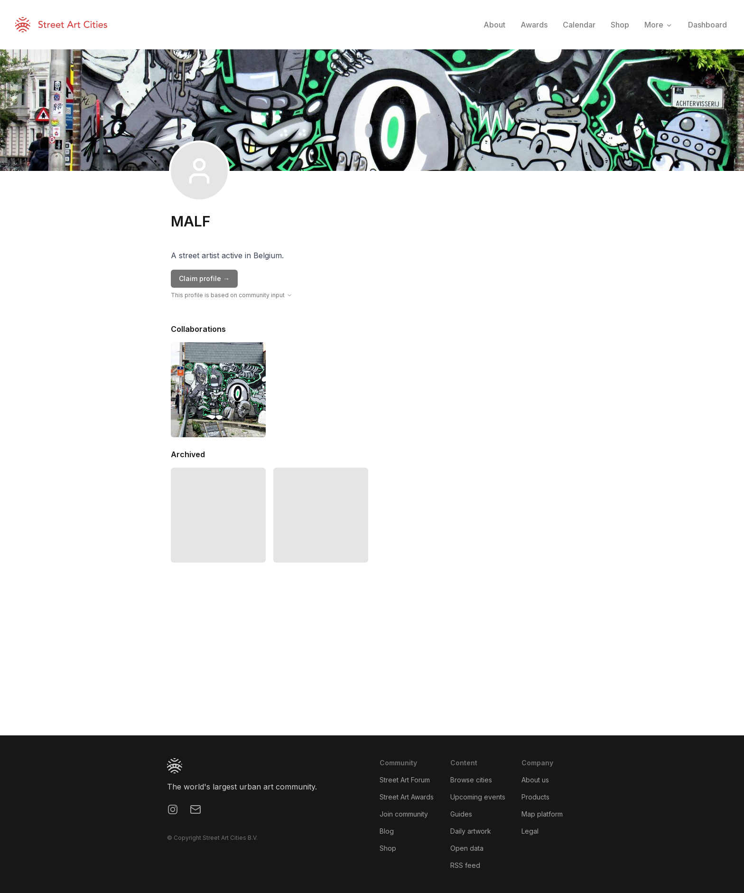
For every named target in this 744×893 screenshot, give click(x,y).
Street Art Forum (405, 780)
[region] (372, 664)
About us (535, 780)
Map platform (542, 814)
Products (535, 797)
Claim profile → (204, 278)
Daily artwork (470, 831)
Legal (530, 831)
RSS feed (465, 865)
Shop (388, 848)
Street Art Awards (407, 797)
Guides (461, 814)
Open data (467, 848)
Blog (387, 831)
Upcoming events (477, 797)
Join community (404, 814)
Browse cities (471, 780)
